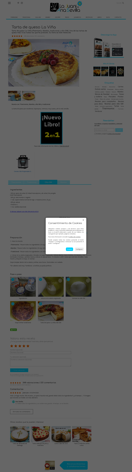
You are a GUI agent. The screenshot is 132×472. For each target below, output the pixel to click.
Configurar (79, 249)
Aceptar (69, 249)
